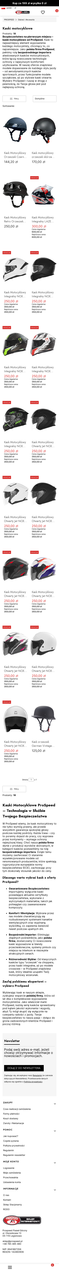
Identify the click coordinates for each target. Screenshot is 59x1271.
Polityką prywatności (33, 1081)
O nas (6, 1195)
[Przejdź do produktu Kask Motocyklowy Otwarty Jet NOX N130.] (43, 419)
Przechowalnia (10, 1177)
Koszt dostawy (10, 1118)
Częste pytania (11, 1140)
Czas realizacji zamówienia (17, 1109)
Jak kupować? (10, 1136)
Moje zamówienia (12, 1172)
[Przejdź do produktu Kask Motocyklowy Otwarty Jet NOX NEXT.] (16, 719)
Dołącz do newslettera (23, 1068)
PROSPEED (9, 19)
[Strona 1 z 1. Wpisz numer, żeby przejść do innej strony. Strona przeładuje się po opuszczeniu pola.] (31, 779)
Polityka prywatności (14, 1145)
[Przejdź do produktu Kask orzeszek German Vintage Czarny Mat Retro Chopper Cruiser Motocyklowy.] (43, 719)
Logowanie (8, 1168)
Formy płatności (11, 1113)
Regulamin (37, 1075)
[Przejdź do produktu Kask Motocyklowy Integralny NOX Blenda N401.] (16, 269)
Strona (25, 779)
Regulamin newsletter (14, 1155)
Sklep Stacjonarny (12, 1204)
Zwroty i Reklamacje (13, 1123)
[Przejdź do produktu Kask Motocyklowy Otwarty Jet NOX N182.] (43, 644)
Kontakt (7, 1199)
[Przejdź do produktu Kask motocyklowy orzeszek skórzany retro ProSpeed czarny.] (43, 130)
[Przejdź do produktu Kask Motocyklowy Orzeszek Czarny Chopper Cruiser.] (16, 130)
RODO (6, 1209)
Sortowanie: (9, 106)
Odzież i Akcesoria (26, 19)
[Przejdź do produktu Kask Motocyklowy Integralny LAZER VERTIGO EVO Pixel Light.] (43, 194)
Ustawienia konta (12, 1182)
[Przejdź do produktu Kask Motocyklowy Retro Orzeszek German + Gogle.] (16, 194)
